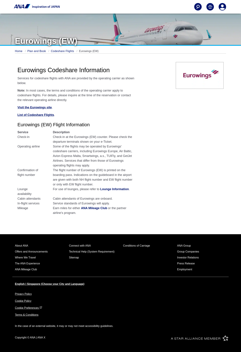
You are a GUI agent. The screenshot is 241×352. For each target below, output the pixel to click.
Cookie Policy (23, 300)
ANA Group (184, 245)
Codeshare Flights (63, 51)
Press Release (186, 263)
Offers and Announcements (31, 251)
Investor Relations (188, 257)
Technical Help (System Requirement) (92, 251)
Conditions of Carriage (136, 245)
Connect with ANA (80, 245)
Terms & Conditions (26, 314)
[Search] (198, 7)
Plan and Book (37, 51)
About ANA (21, 245)
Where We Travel (25, 257)
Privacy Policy (23, 294)
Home (19, 51)
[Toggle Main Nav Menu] (210, 7)
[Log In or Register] (222, 7)
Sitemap (74, 257)
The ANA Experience (27, 263)
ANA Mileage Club (26, 269)
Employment (184, 269)
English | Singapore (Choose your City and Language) (49, 284)
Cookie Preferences (28, 307)
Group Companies (188, 251)
